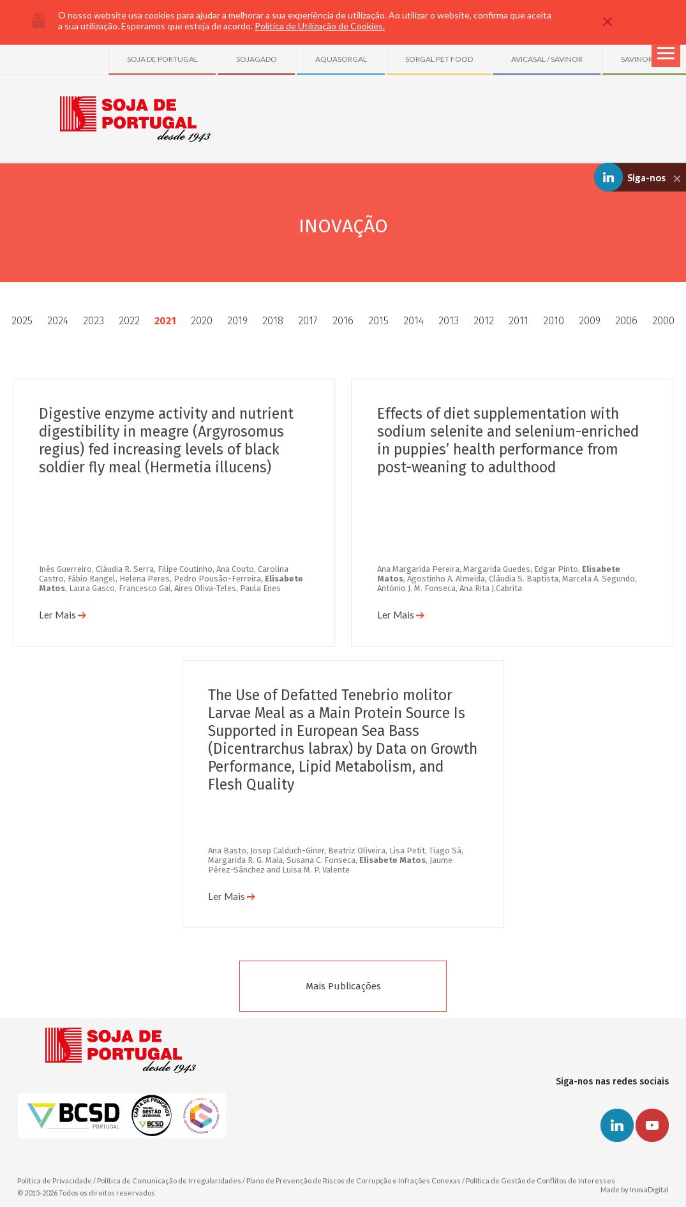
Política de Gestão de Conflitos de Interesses (540, 1180)
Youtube (652, 1125)
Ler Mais (62, 614)
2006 (626, 321)
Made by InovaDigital (634, 1189)
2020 (202, 321)
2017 (308, 321)
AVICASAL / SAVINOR (547, 59)
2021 (165, 321)
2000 (663, 321)
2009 (589, 321)
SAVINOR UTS (644, 59)
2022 (129, 321)
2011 (518, 321)
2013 (448, 321)
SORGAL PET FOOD (439, 59)
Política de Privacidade (54, 1180)
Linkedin (617, 1125)
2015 (378, 321)
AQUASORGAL (341, 59)
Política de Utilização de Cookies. (320, 25)
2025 (22, 321)
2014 (413, 321)
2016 (343, 321)
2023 (93, 321)
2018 (272, 321)
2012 (483, 321)
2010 (553, 321)
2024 (57, 321)
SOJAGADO (256, 59)
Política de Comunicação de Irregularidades (169, 1180)
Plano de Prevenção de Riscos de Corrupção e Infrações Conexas (353, 1180)
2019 (237, 321)
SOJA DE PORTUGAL (162, 59)
